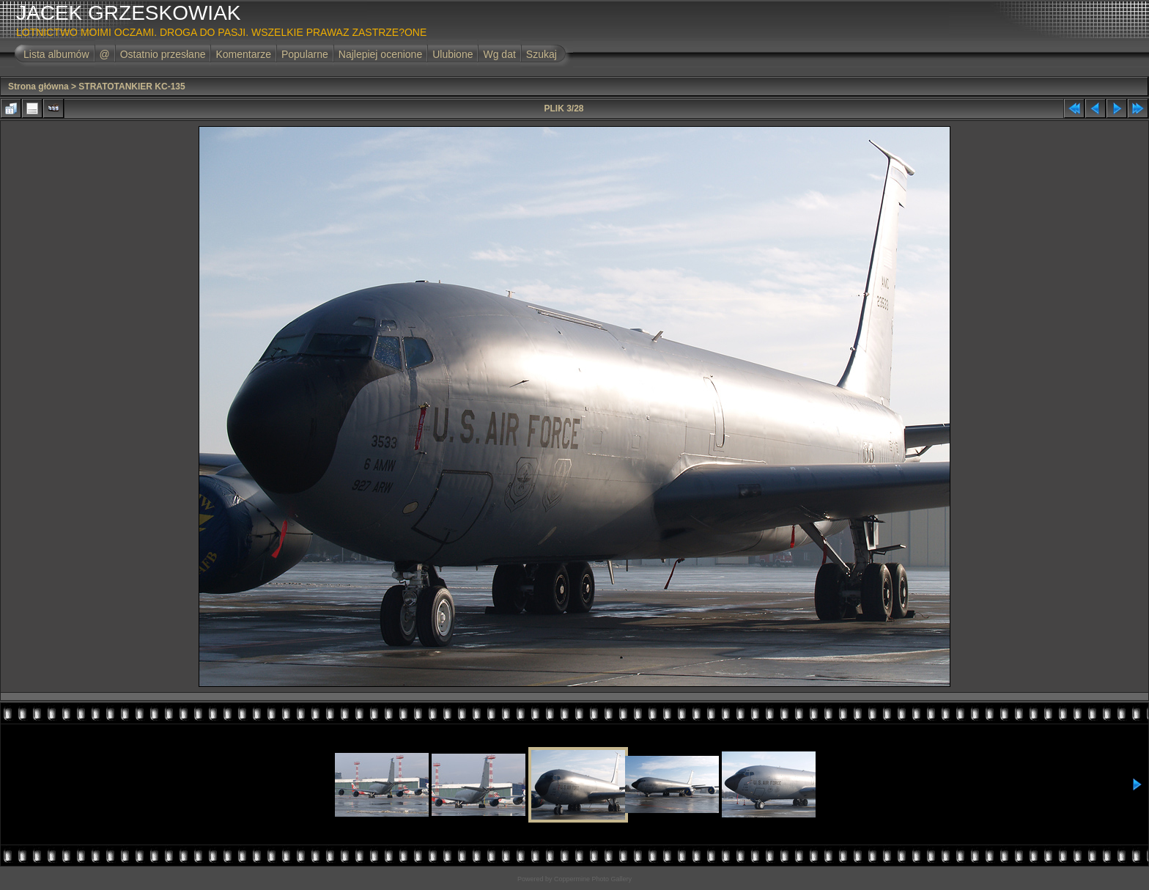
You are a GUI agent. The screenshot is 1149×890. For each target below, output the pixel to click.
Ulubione (452, 54)
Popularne (304, 54)
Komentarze (242, 54)
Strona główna (38, 86)
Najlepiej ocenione (380, 54)
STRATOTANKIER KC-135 (131, 86)
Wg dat (499, 54)
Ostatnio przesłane (163, 54)
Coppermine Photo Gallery (593, 879)
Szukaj (541, 54)
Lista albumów (56, 54)
